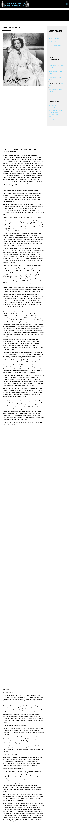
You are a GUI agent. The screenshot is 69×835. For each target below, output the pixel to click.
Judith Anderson (53, 38)
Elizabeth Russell (54, 42)
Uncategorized (53, 119)
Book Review (52, 105)
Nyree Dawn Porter (54, 45)
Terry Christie (52, 65)
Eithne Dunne (53, 49)
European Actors (53, 112)
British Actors (52, 108)
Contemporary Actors (55, 110)
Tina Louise (52, 35)
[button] (66, 4)
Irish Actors (52, 117)
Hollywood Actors (53, 114)
